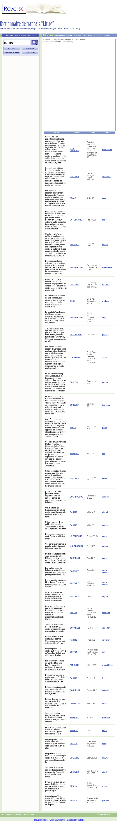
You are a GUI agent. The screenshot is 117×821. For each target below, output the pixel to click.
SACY (72, 301)
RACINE (73, 512)
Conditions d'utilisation (11, 815)
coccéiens (106, 177)
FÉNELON (74, 665)
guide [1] (105, 335)
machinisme (107, 150)
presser (105, 786)
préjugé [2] (106, 285)
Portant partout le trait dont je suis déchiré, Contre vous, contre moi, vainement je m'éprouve (55, 640)
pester (104, 220)
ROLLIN (73, 613)
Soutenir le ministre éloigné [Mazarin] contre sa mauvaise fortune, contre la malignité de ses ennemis (55, 717)
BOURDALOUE (76, 267)
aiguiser (105, 525)
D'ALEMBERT (76, 357)
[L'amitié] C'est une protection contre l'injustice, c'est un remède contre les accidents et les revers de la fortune (55, 496)
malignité (106, 717)
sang (104, 317)
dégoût (105, 596)
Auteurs (57, 35)
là (102, 678)
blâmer (105, 558)
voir (103, 454)
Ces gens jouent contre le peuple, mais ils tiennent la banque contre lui (55, 546)
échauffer (106, 613)
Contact (107, 35)
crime (104, 357)
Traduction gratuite (40, 820)
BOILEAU (74, 731)
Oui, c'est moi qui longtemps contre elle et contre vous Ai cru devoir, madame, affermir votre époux (55, 512)
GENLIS (73, 786)
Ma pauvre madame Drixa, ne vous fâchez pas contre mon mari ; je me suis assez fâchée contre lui (55, 758)
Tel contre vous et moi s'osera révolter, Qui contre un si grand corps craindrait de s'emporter (55, 628)
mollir (104, 731)
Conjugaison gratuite (75, 820)
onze (104, 744)
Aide (24, 815)
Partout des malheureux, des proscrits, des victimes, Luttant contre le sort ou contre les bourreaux (55, 703)
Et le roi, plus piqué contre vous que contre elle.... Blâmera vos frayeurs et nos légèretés (55, 690)
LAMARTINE (75, 703)
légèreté (105, 690)
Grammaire (98, 35)
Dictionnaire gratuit (57, 820)
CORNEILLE (75, 558)
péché (104, 772)
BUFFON (74, 652)
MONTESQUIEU (76, 546)
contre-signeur (105, 583)
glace (104, 198)
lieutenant (106, 405)
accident (105, 497)
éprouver (106, 640)
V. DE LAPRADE (74, 149)
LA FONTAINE (76, 220)
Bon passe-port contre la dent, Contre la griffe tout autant (55, 536)
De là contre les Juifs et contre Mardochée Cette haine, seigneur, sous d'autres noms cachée (55, 678)
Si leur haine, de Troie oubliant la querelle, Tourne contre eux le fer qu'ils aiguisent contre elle (55, 525)
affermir (105, 512)
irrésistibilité (107, 665)
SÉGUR (73, 198)
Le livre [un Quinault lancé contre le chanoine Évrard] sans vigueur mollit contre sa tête (55, 730)
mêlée (104, 478)
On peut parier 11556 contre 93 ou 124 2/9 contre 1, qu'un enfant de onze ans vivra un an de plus (55, 743)
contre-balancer (105, 571)
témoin (105, 382)
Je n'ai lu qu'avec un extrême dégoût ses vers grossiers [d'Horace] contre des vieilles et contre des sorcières (55, 596)
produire (105, 301)
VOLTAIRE (74, 177)
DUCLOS (74, 382)
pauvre (105, 758)
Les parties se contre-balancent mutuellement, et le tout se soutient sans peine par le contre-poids (55, 571)
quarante (106, 800)
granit (104, 428)
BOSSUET (74, 245)
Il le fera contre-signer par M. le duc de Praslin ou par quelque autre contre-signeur (55, 583)
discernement (108, 267)
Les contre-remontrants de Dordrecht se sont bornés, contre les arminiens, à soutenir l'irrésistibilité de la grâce (55, 665)
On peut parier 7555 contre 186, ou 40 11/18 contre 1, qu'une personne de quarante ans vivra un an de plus (55, 800)
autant (104, 536)
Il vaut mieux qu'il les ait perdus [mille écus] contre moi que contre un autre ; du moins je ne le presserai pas (55, 786)
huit (103, 652)
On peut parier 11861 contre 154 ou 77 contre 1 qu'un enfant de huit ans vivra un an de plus (55, 652)
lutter (104, 703)
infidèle (105, 245)
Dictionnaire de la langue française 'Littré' (21, 35)
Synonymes (87, 35)
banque (105, 546)
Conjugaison (67, 35)
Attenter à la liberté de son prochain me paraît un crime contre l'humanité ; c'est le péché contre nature (55, 772)
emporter (106, 628)
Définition (78, 35)
